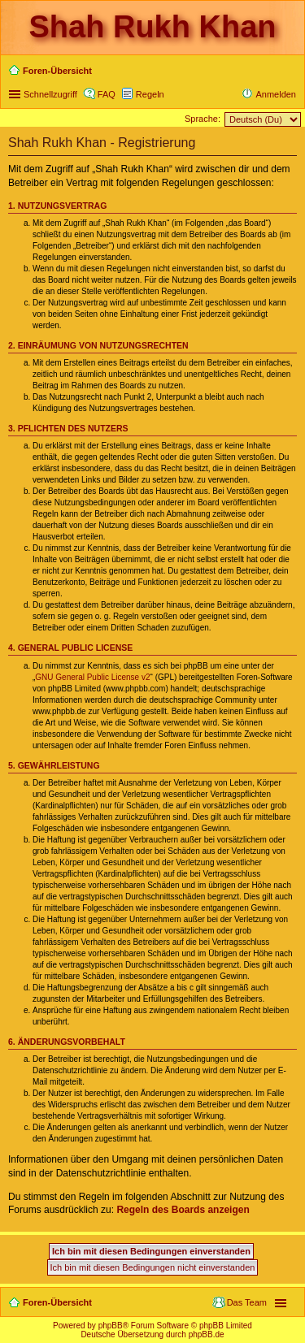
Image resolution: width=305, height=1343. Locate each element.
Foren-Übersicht (57, 1302)
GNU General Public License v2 (92, 677)
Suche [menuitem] (291, 72)
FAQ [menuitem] (106, 94)
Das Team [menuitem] (247, 1302)
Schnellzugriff (50, 94)
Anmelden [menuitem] (275, 94)
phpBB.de (206, 1334)
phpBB (110, 1325)
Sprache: (202, 118)
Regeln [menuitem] (150, 94)
